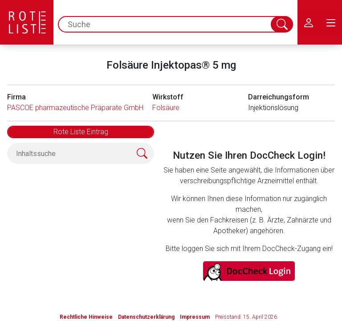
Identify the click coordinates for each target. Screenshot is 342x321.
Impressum (195, 317)
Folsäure (165, 107)
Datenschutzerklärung (146, 317)
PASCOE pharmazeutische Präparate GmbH (75, 107)
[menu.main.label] (331, 22)
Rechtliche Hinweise (86, 317)
